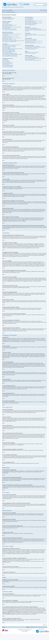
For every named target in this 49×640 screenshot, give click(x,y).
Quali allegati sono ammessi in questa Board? (32, 52)
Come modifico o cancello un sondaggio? (8, 49)
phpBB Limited (28, 594)
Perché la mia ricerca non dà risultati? (30, 40)
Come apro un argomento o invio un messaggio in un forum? (11, 44)
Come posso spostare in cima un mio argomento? (9, 56)
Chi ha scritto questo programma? (30, 56)
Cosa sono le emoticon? (6, 61)
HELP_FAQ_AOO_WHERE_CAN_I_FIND (8, 18)
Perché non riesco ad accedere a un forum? (8, 50)
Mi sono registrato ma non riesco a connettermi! (9, 25)
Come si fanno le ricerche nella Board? (31, 39)
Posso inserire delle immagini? (6, 62)
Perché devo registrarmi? (6, 22)
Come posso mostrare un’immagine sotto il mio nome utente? (11, 37)
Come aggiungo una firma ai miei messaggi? (9, 46)
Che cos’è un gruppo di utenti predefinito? (31, 23)
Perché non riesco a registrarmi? (7, 24)
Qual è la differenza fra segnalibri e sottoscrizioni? (32, 46)
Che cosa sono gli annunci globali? (7, 63)
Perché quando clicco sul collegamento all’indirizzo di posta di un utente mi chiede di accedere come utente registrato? (13, 41)
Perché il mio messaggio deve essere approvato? (9, 55)
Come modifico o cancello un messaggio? (8, 45)
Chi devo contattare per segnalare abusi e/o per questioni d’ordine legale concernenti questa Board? (35, 59)
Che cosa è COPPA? (5, 23)
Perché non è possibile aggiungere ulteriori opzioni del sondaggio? (12, 48)
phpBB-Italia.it (27, 630)
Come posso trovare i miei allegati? (30, 53)
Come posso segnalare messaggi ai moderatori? (9, 53)
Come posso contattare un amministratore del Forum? (33, 60)
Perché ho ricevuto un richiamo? (7, 52)
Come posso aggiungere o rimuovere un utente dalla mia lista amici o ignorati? (35, 35)
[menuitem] (11, 10)
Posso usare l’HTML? (5, 60)
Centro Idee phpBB (5, 602)
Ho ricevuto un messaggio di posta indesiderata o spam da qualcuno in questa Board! (35, 30)
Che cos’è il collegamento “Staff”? (30, 24)
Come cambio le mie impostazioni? (7, 33)
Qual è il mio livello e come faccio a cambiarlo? (9, 39)
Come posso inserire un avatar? (7, 38)
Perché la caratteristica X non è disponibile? (31, 57)
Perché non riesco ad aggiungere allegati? (8, 51)
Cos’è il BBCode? (5, 59)
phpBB (21, 629)
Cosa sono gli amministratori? (29, 18)
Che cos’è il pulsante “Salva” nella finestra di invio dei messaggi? (12, 54)
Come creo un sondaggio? (6, 47)
